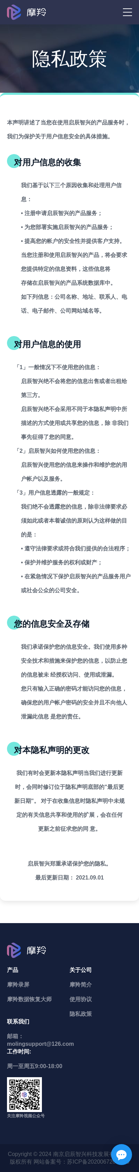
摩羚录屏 (18, 985)
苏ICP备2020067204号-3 (98, 1162)
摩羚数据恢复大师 (29, 999)
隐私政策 (81, 1014)
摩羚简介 (81, 985)
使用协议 (81, 999)
